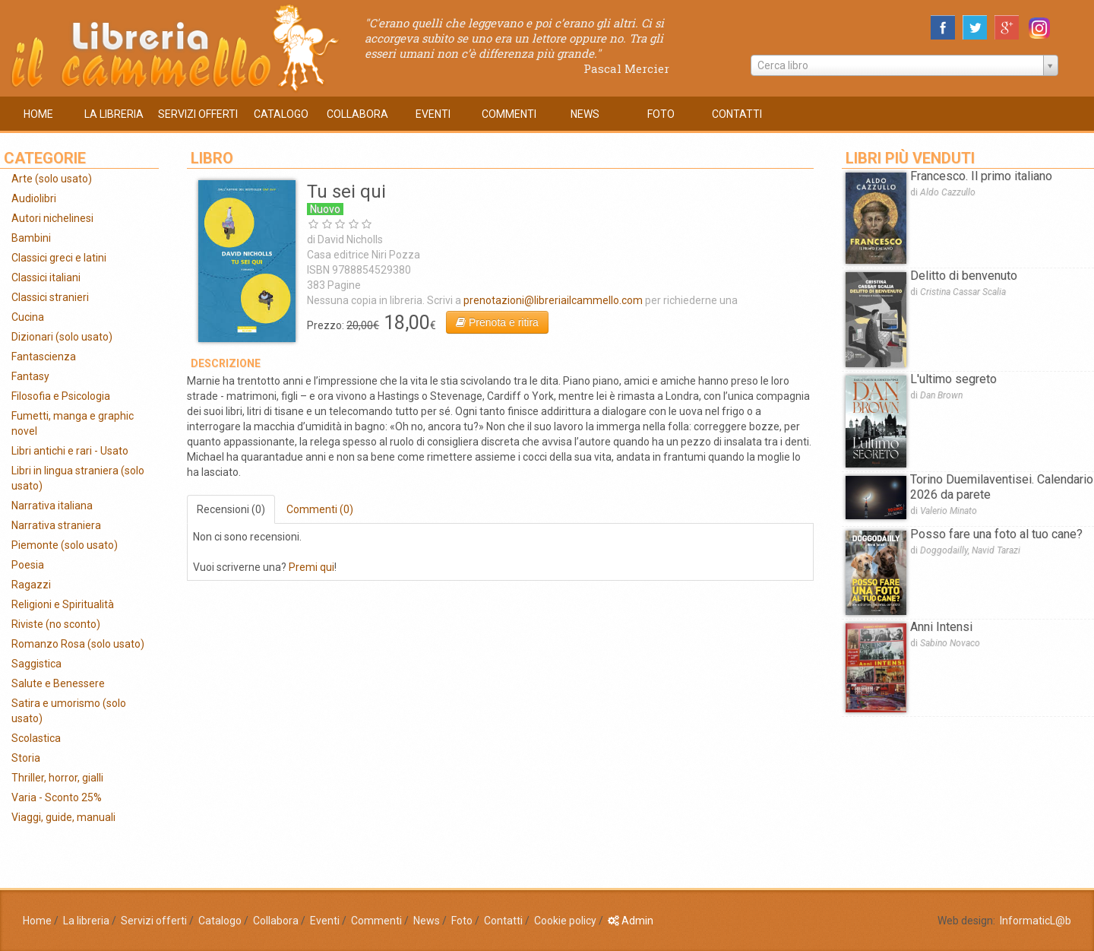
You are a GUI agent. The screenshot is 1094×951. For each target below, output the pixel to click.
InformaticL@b (1035, 921)
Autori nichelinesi (52, 218)
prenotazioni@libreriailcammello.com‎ (553, 300)
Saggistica (36, 664)
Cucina (27, 317)
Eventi (325, 921)
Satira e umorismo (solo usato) (68, 710)
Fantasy (30, 376)
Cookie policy (565, 921)
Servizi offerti (154, 921)
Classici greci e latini (58, 258)
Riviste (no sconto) (55, 624)
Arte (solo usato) (51, 179)
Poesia (27, 565)
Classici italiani (46, 277)
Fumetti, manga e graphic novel (72, 423)
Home (37, 921)
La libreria (86, 921)
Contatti (503, 921)
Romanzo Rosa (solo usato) (77, 644)
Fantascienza (43, 356)
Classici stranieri (50, 297)
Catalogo (220, 921)
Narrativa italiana (52, 505)
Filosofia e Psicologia (60, 396)
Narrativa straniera (56, 525)
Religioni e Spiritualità (62, 604)
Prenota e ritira (497, 322)
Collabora (276, 921)
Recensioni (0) (231, 509)
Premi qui (311, 567)
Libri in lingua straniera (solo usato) (77, 478)
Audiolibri (33, 198)
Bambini (31, 238)
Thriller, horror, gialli (57, 778)
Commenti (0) (319, 509)
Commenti (376, 921)
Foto (462, 921)
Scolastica (36, 738)
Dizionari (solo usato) (61, 337)
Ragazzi (31, 585)
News (426, 921)
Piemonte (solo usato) (64, 545)
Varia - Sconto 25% (56, 797)
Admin (630, 921)
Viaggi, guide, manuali (63, 817)
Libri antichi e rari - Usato (69, 451)
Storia (25, 758)
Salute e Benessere (58, 683)
